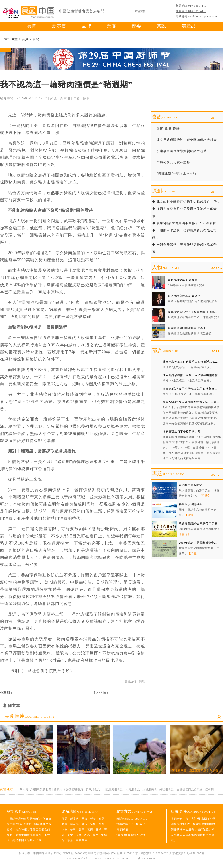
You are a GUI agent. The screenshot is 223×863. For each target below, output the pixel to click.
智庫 (65, 824)
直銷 (98, 829)
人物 (166, 267)
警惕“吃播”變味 (168, 128)
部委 (136, 25)
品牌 (86, 25)
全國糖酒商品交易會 (190, 789)
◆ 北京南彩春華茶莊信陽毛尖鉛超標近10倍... (186, 201)
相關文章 (11, 705)
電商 (90, 829)
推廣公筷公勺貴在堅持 (173, 162)
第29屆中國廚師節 (190, 485)
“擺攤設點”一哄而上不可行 (176, 173)
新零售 (59, 25)
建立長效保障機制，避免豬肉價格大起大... (188, 140)
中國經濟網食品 (113, 789)
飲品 (96, 834)
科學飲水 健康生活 (191, 504)
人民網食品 (133, 789)
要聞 (32, 25)
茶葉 (70, 840)
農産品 (189, 25)
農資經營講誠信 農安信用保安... (199, 523)
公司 (73, 829)
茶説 (161, 25)
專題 (168, 473)
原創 (164, 190)
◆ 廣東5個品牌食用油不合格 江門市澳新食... (185, 223)
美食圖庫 (29, 716)
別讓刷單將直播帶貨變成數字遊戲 (182, 151)
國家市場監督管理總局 (68, 789)
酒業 (79, 834)
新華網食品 (93, 789)
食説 (36, 39)
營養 (111, 25)
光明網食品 (166, 789)
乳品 (87, 834)
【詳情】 (205, 495)
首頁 (25, 39)
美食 (70, 834)
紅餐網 (209, 789)
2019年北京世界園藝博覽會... (198, 542)
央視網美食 (149, 789)
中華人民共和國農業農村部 (34, 789)
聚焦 (93, 824)
